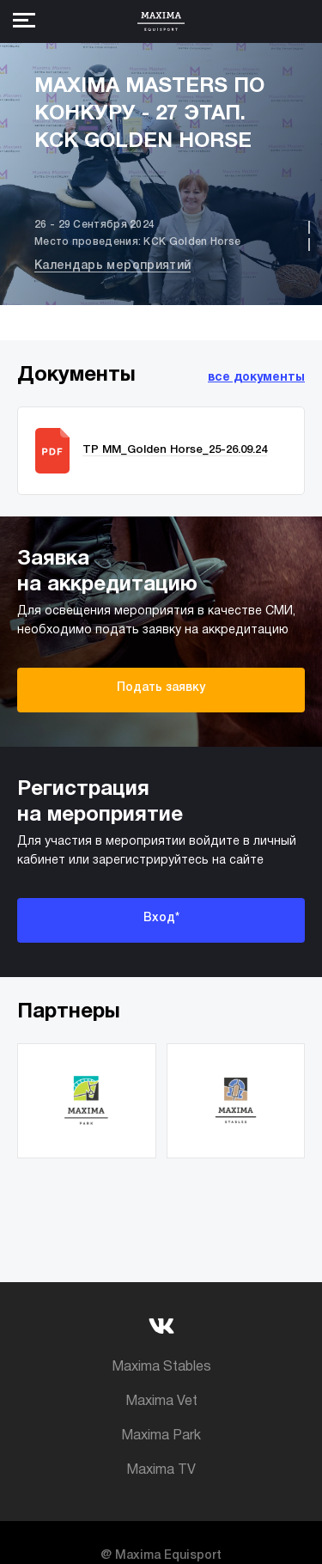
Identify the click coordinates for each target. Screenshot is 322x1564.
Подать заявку (161, 687)
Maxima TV (161, 1470)
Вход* (161, 918)
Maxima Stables (161, 1367)
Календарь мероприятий (112, 266)
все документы (256, 377)
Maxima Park (161, 1436)
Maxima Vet (161, 1402)
